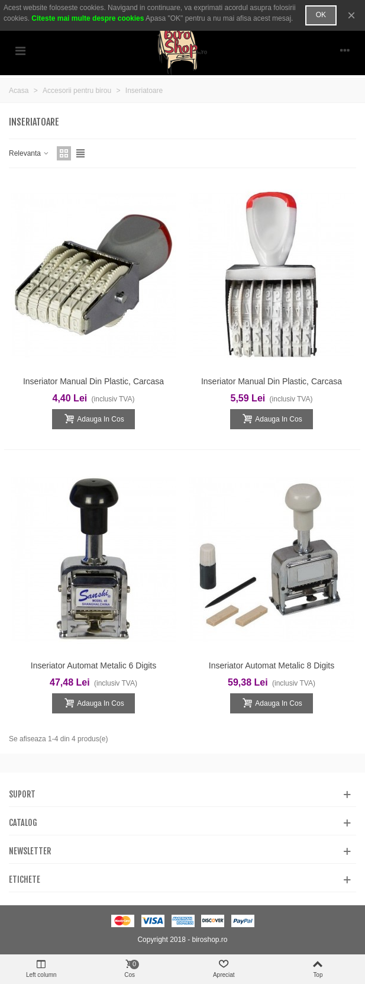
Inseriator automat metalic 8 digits (271, 665)
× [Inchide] (351, 15)
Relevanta (29, 153)
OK (321, 15)
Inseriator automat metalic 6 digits (93, 665)
